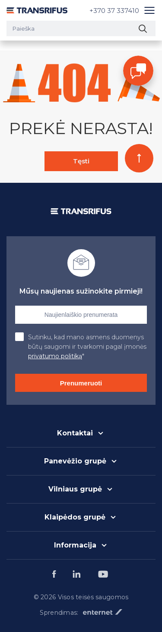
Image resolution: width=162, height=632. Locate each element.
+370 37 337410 (114, 10)
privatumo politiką (55, 356)
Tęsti (81, 161)
